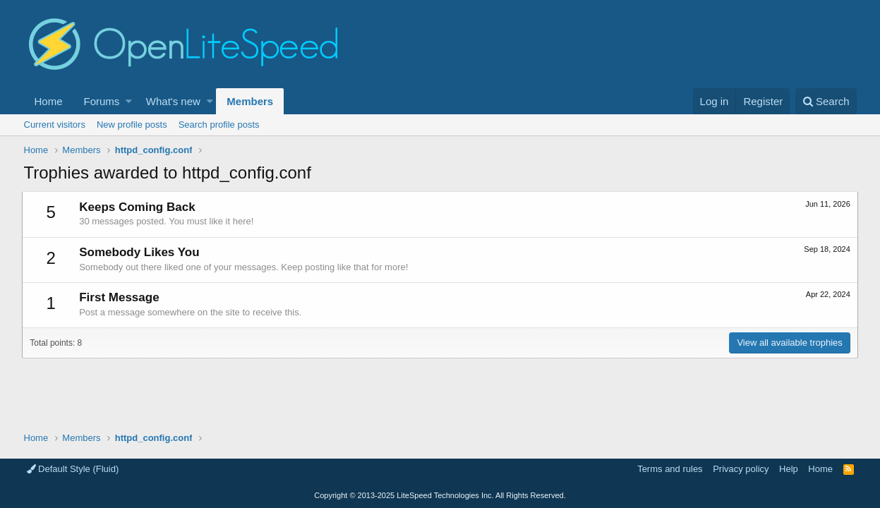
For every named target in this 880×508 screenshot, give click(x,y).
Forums (102, 101)
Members (250, 101)
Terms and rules (669, 469)
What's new (173, 101)
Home (49, 101)
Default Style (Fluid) (73, 469)
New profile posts (132, 124)
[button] (128, 101)
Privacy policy (741, 469)
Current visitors (54, 124)
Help (788, 469)
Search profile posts (219, 124)
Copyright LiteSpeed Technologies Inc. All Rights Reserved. (439, 495)
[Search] (826, 101)
